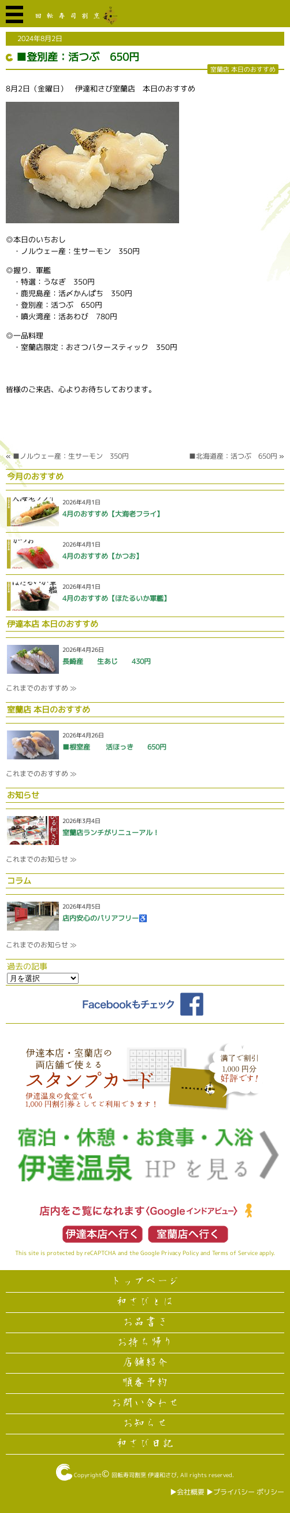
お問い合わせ (145, 1403)
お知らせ (145, 1423)
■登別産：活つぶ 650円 (77, 57)
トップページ (145, 1281)
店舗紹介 (145, 1362)
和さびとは (145, 1302)
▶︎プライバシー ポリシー (245, 1492)
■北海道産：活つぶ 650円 (233, 456)
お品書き (145, 1322)
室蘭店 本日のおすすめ (243, 69)
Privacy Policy (180, 1253)
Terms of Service (235, 1253)
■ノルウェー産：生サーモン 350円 (71, 456)
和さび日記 (145, 1443)
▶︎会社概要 (187, 1492)
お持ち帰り (145, 1342)
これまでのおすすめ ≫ (41, 688)
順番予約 (145, 1383)
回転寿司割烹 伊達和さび (144, 1475)
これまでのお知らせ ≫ (41, 859)
